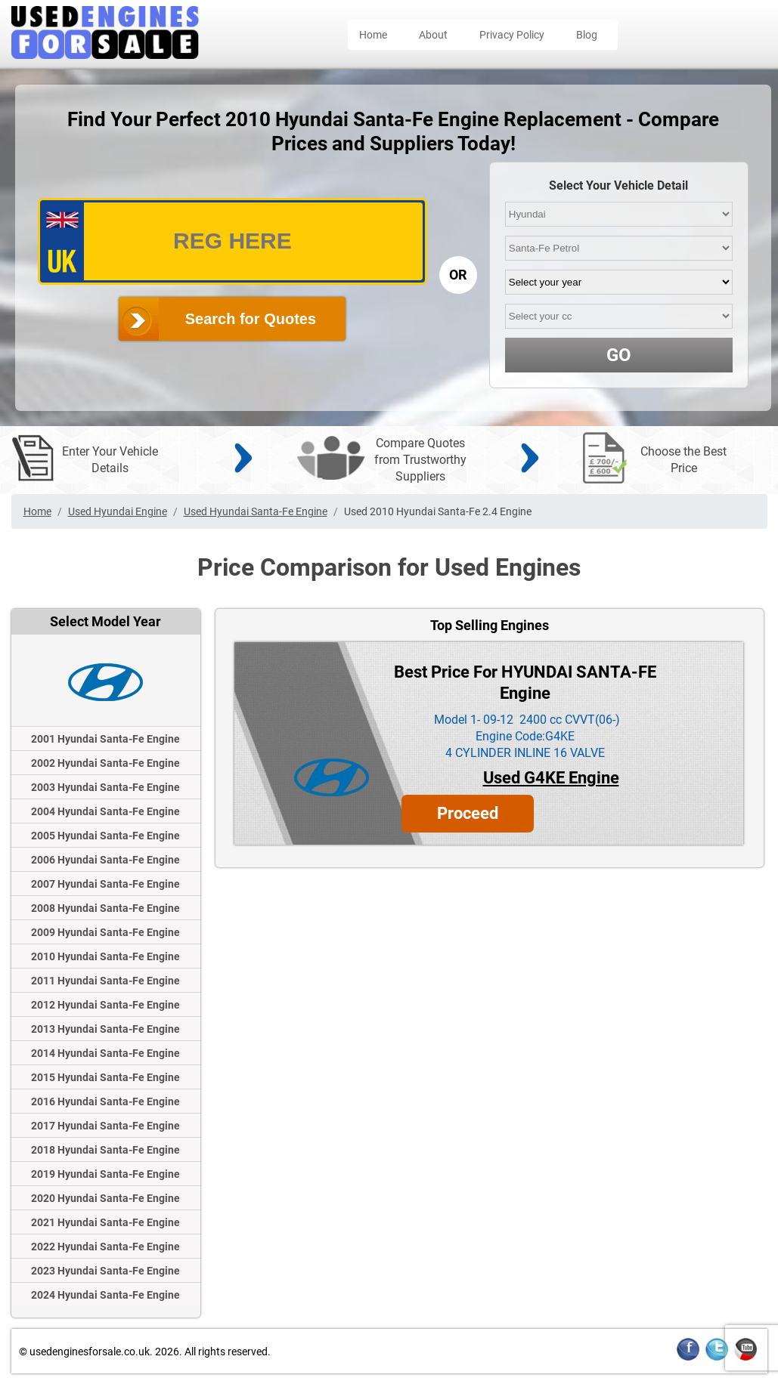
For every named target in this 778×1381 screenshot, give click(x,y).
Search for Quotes (250, 318)
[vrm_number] (232, 241)
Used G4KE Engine (551, 777)
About (433, 35)
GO (618, 355)
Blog (586, 35)
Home (373, 35)
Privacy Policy (511, 35)
